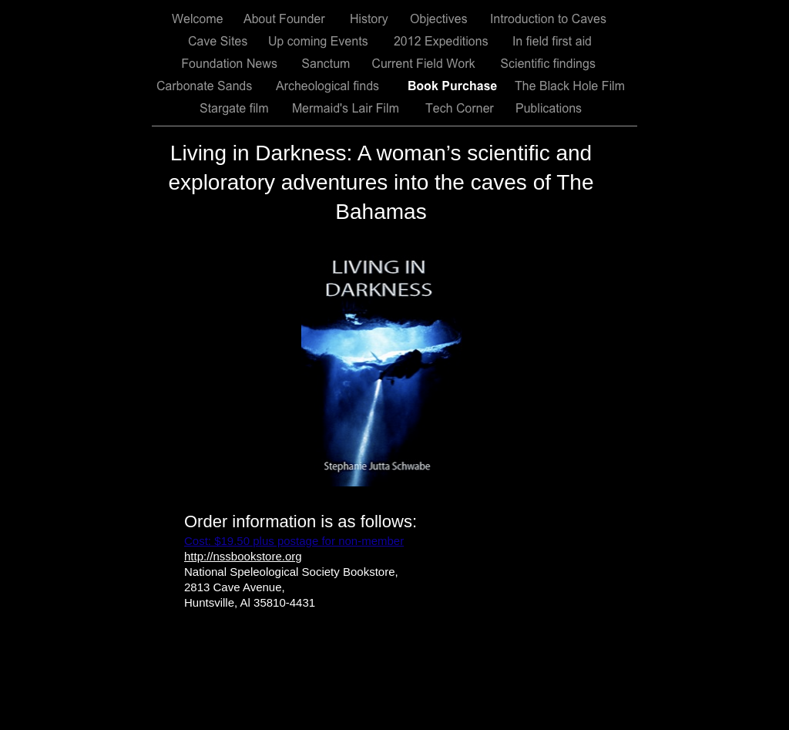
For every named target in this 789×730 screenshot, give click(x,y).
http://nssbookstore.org (243, 556)
